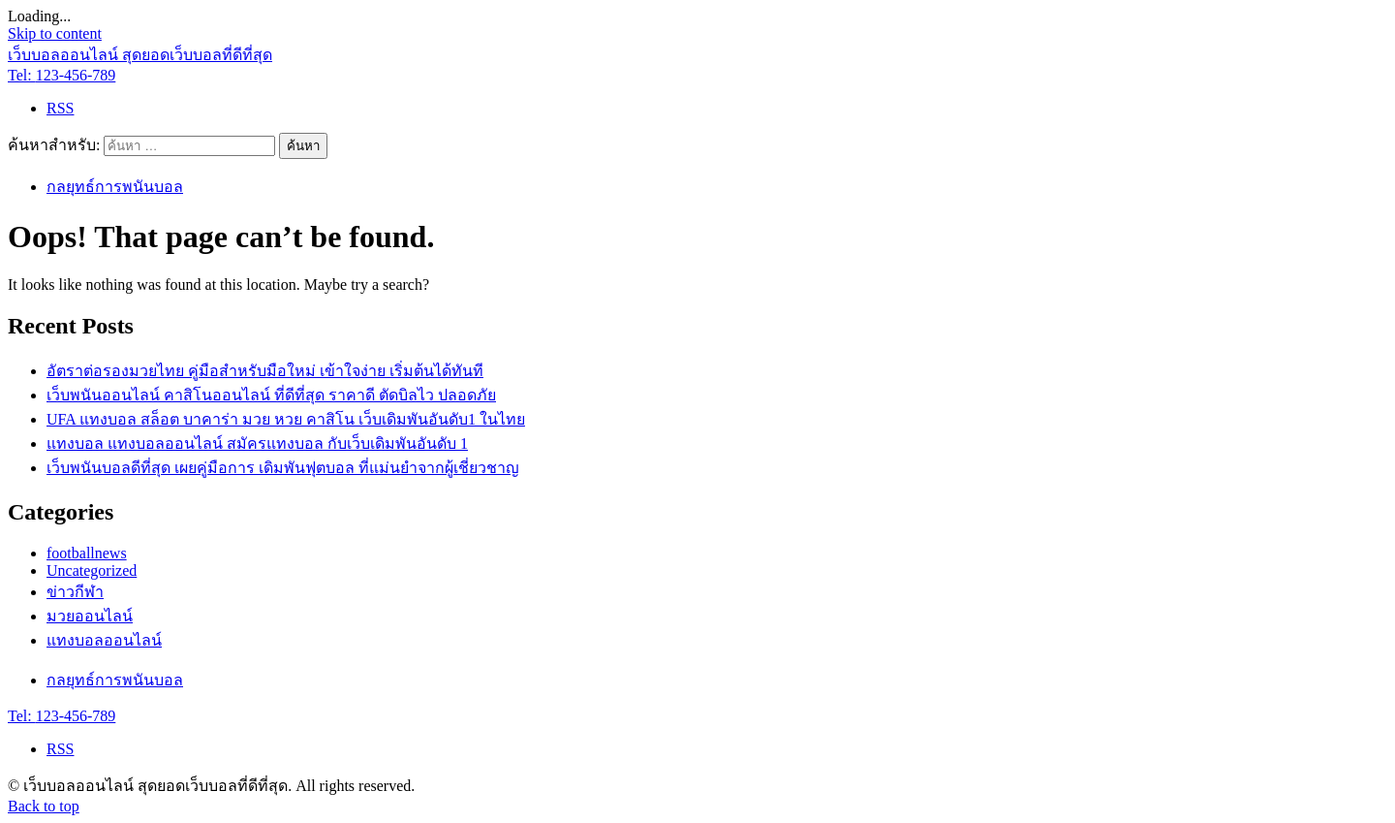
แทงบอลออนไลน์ (104, 640)
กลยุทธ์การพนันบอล (114, 186)
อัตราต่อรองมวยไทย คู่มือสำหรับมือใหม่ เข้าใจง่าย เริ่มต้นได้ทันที (264, 371)
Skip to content (55, 33)
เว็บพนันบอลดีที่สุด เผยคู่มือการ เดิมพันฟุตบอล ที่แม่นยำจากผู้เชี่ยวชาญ (282, 467)
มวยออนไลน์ (89, 616)
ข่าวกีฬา (75, 592)
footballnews (86, 553)
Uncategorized (91, 570)
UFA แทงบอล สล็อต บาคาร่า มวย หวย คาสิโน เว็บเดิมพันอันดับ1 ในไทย (285, 419)
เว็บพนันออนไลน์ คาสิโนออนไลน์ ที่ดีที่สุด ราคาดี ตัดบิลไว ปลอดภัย (271, 395)
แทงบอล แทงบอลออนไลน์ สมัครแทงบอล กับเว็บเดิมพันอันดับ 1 (257, 443)
